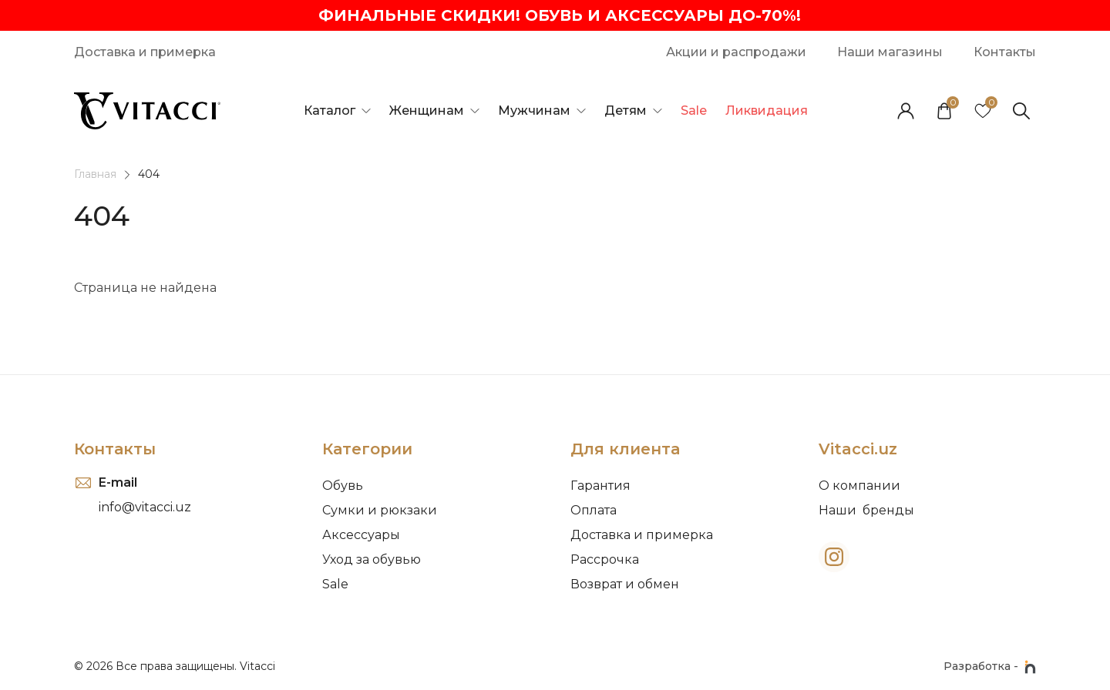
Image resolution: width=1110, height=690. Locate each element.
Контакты (115, 449)
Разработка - (990, 667)
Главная (95, 174)
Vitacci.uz (858, 449)
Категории (367, 449)
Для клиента (625, 449)
